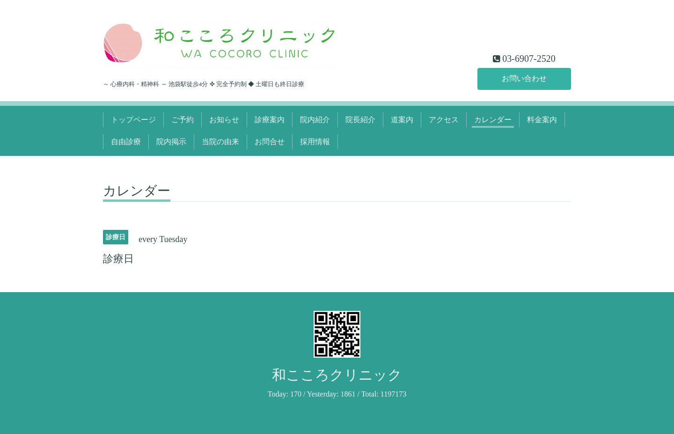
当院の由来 (220, 142)
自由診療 (126, 142)
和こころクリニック (337, 375)
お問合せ (270, 142)
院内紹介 (315, 120)
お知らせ (224, 120)
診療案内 (270, 120)
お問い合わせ (524, 78)
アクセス (444, 120)
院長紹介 (360, 120)
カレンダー (493, 120)
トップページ (133, 120)
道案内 (402, 120)
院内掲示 (171, 142)
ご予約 (182, 120)
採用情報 (315, 142)
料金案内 (542, 120)
